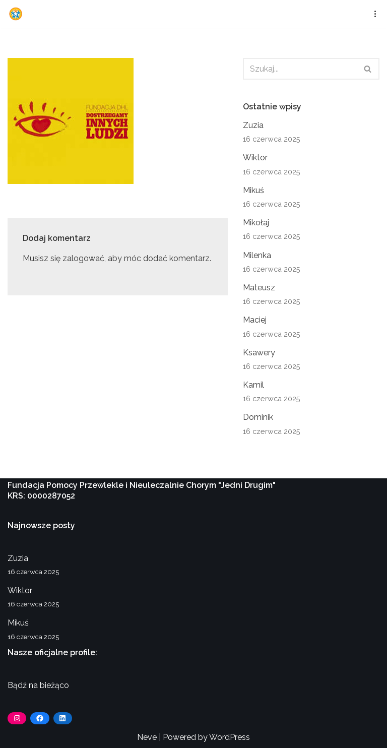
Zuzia (253, 125)
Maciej (255, 320)
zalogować (83, 258)
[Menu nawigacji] (371, 14)
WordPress (229, 737)
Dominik (258, 417)
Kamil (253, 385)
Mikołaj (256, 222)
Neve (147, 737)
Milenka (257, 255)
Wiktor (255, 157)
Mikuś (253, 190)
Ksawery (259, 352)
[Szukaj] (300, 69)
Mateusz (259, 287)
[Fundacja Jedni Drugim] (18, 14)
